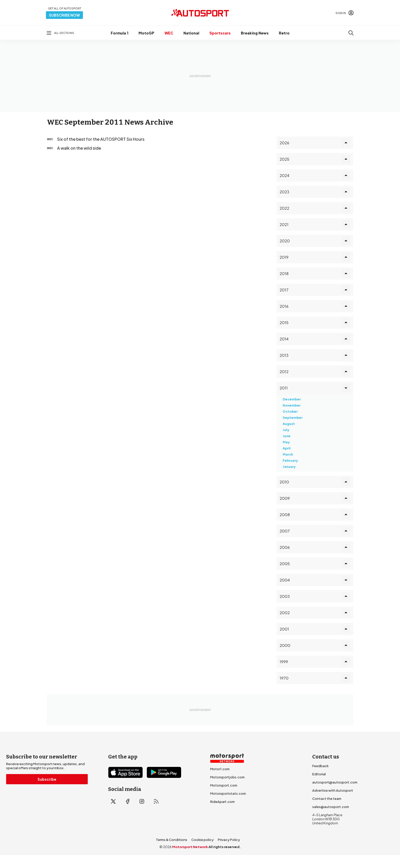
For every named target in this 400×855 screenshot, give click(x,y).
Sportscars (220, 33)
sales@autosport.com (330, 807)
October (290, 411)
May (286, 442)
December (292, 399)
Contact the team (326, 799)
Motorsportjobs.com (227, 777)
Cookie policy (202, 840)
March (288, 454)
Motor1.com (220, 769)
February (290, 460)
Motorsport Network (190, 847)
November (292, 405)
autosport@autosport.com (334, 782)
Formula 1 (119, 33)
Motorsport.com (223, 785)
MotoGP (146, 33)
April (287, 448)
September (293, 417)
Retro (284, 33)
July (286, 430)
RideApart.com (222, 802)
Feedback (320, 766)
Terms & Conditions (171, 840)
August (289, 424)
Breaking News (255, 33)
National (191, 33)
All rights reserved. (224, 847)
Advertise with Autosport (332, 790)
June (287, 436)
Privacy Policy (229, 840)
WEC (169, 33)
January (289, 467)
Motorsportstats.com (228, 793)
